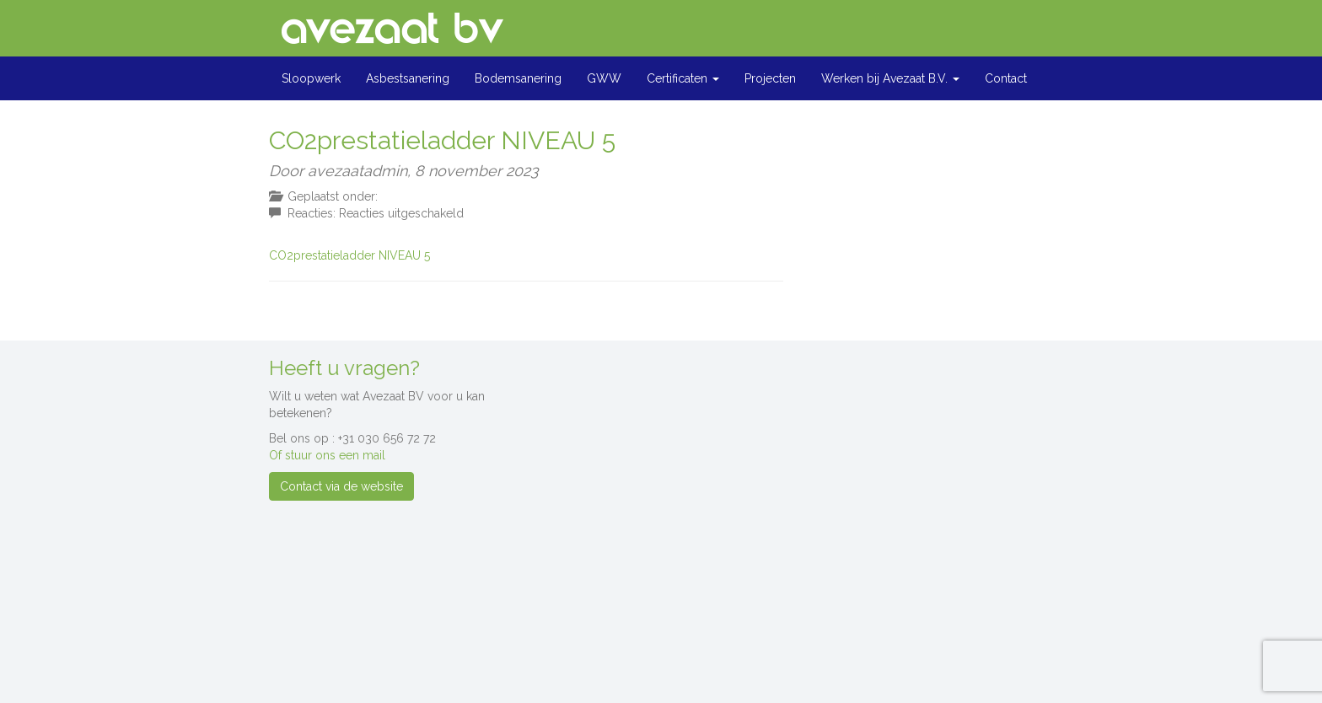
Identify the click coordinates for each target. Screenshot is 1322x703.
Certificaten (683, 78)
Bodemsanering (518, 78)
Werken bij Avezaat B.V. (890, 78)
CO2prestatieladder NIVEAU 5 (349, 255)
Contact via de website (341, 486)
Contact (1006, 78)
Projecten (770, 78)
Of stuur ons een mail (327, 455)
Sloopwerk (311, 78)
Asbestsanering (407, 78)
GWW (604, 78)
